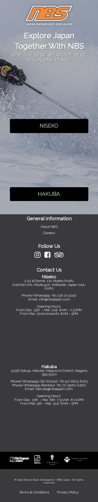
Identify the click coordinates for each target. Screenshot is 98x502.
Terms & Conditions (34, 492)
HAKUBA (49, 194)
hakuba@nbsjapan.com (54, 389)
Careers (49, 233)
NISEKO (49, 126)
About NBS (49, 227)
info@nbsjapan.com (54, 299)
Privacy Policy (68, 492)
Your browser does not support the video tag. (49, 92)
